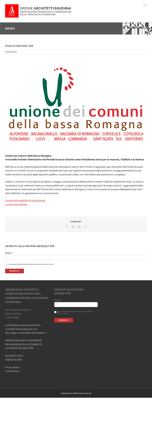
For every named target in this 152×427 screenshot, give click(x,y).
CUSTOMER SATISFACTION (19, 348)
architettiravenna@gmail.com (21, 329)
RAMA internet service (82, 393)
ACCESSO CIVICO (14, 356)
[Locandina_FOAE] (76, 104)
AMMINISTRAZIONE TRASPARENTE (23, 340)
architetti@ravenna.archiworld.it (22, 325)
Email (9, 253)
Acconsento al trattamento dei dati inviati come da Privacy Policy (29, 264)
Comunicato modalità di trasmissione (25, 200)
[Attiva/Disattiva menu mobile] (145, 5)
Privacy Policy (12, 367)
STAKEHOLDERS (13, 360)
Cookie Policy (12, 371)
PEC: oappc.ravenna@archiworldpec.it (25, 333)
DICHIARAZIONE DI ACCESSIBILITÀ (23, 344)
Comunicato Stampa (16, 204)
